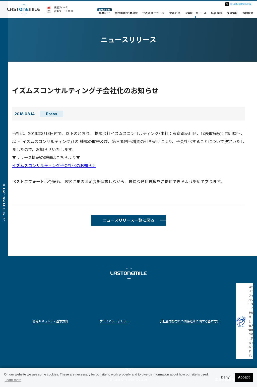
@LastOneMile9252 (240, 4)
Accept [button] (244, 377)
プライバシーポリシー (115, 321)
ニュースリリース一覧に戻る (128, 220)
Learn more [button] (13, 380)
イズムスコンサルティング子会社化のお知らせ (54, 165)
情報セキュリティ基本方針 (50, 321)
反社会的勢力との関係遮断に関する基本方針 (190, 321)
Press (51, 113)
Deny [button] (225, 377)
